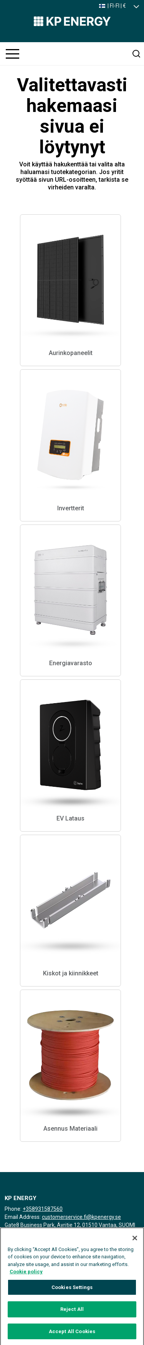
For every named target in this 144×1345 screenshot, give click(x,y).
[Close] (134, 1241)
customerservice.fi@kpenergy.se (81, 1217)
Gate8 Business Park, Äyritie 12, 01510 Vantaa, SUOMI (70, 1225)
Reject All (72, 1313)
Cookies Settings (72, 1291)
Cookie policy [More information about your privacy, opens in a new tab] (26, 1275)
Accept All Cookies (72, 1335)
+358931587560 (43, 1209)
